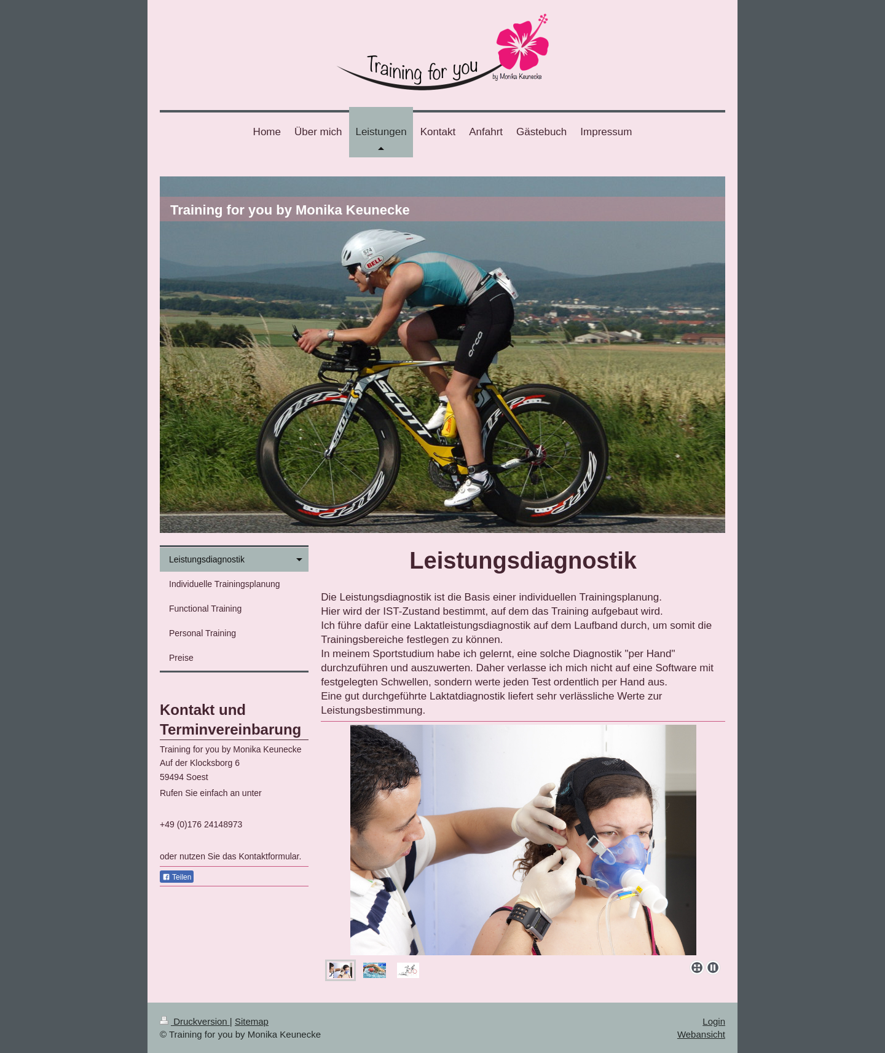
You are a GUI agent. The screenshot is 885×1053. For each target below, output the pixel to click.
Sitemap (252, 1021)
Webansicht (701, 1034)
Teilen (176, 877)
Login (713, 1021)
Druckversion (195, 1021)
